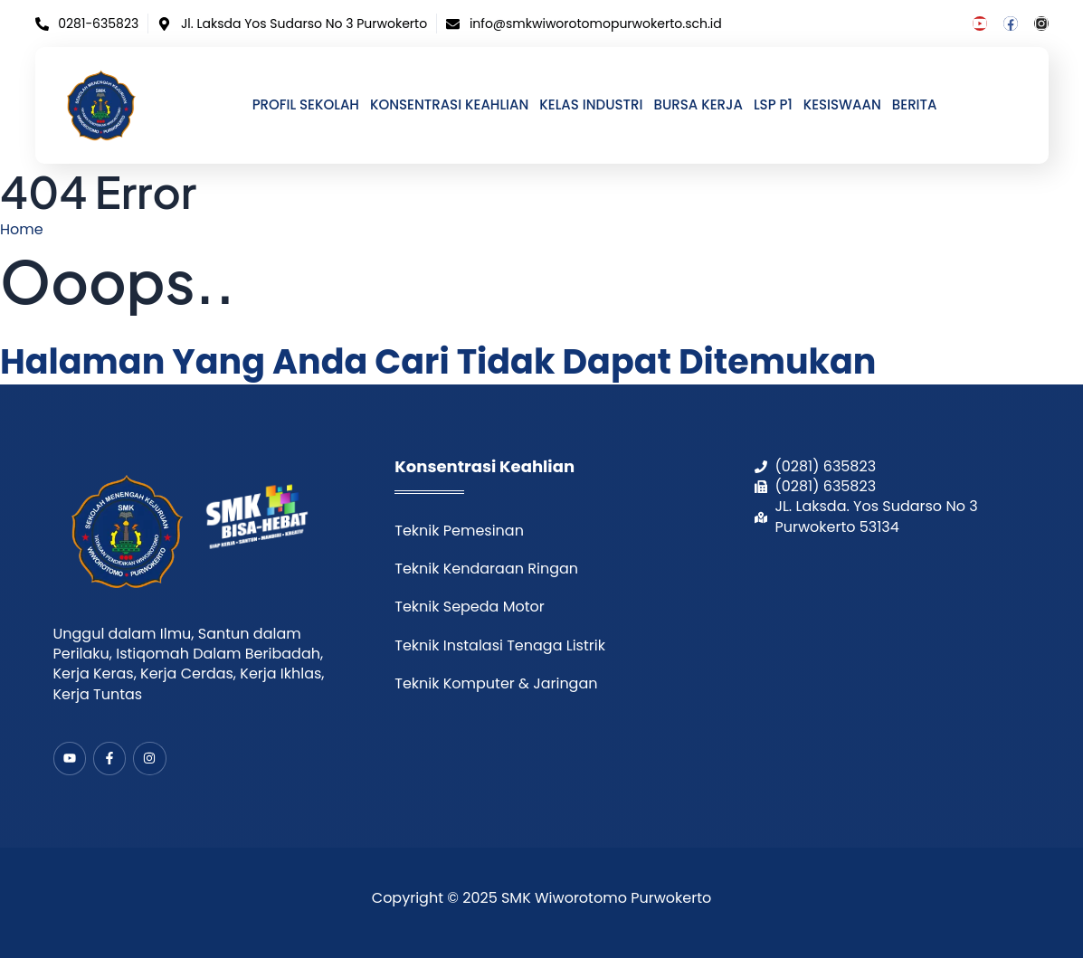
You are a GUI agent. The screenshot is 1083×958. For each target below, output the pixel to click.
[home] (101, 105)
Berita (914, 105)
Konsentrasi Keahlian (449, 105)
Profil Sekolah (305, 105)
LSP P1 (773, 105)
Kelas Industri (590, 105)
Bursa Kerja (697, 105)
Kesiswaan (842, 105)
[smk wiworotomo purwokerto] (893, 648)
